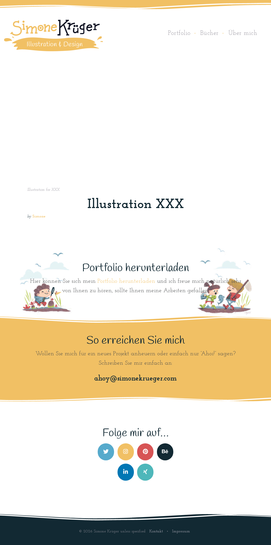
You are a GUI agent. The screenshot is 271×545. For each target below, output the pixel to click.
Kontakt (156, 531)
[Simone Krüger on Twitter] (106, 451)
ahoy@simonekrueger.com (135, 378)
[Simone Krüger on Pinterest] (145, 451)
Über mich (242, 33)
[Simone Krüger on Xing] (145, 472)
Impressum (181, 531)
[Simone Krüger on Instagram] (126, 451)
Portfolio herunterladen (126, 281)
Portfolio (179, 33)
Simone (38, 216)
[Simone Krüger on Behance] (165, 451)
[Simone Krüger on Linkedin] (126, 472)
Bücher (209, 33)
